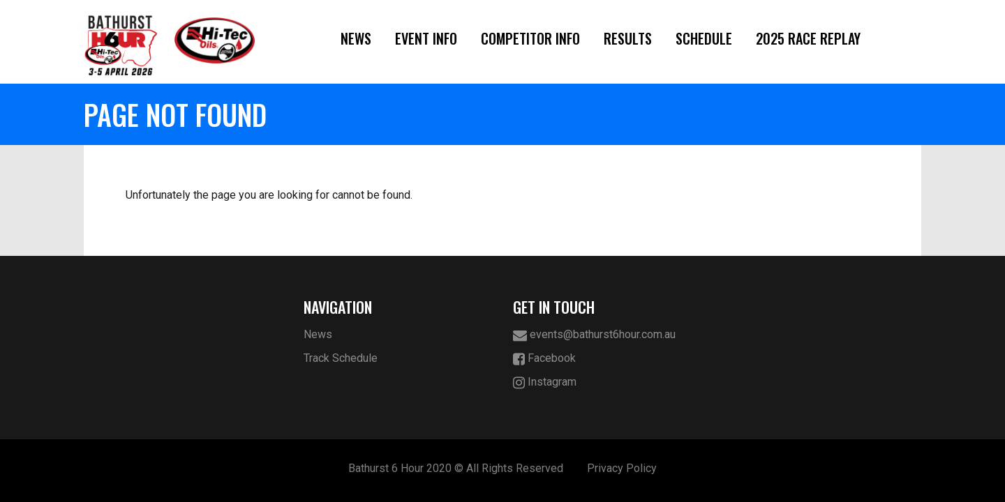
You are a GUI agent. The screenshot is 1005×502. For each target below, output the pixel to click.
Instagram (544, 382)
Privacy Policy (622, 468)
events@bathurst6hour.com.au (594, 335)
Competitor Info (530, 38)
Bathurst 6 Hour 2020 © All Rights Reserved (455, 468)
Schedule (704, 38)
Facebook (544, 358)
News (356, 38)
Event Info (426, 38)
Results (628, 38)
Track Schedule (341, 358)
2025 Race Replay (808, 38)
